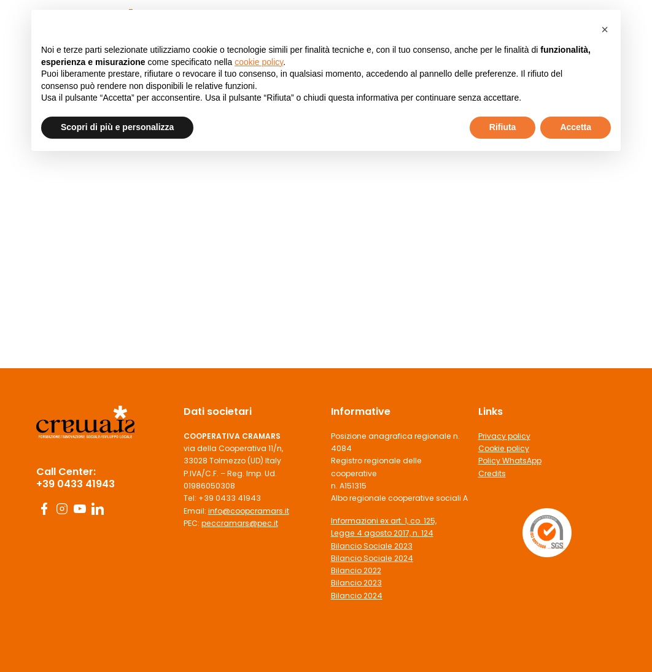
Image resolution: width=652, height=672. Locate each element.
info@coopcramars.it (248, 511)
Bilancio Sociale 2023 (372, 546)
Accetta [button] (575, 127)
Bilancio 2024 (356, 595)
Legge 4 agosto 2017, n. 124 (382, 533)
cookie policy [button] (259, 62)
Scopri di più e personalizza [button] (117, 127)
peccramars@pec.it (239, 523)
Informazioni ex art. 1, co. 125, (384, 521)
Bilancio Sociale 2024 (372, 558)
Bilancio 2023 (356, 582)
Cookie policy (503, 448)
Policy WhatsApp (509, 460)
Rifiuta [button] (502, 127)
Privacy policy (504, 436)
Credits (492, 473)
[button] (605, 29)
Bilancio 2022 (356, 570)
